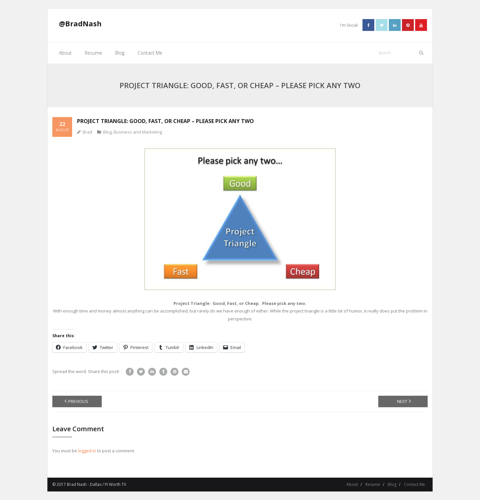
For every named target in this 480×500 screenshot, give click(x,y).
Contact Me (414, 484)
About (352, 484)
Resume (372, 484)
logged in (87, 451)
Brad (87, 132)
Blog (107, 132)
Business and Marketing (138, 132)
